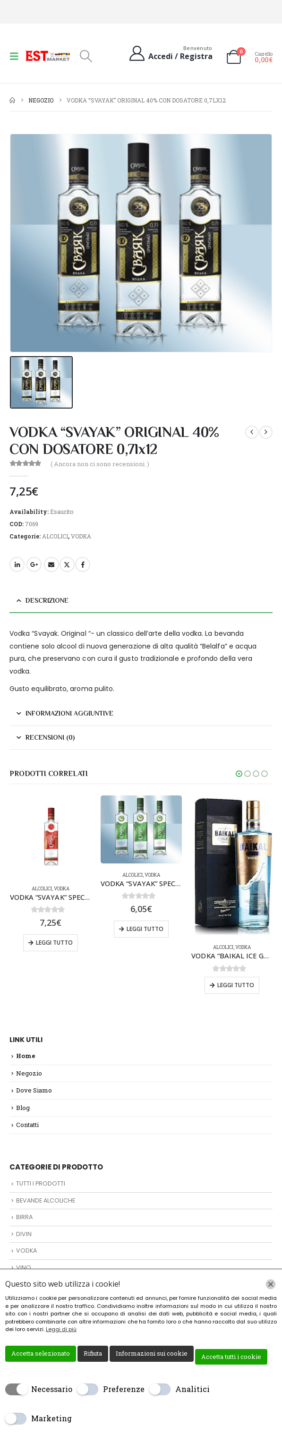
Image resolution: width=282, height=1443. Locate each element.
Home (25, 1055)
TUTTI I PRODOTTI (40, 1183)
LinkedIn (17, 564)
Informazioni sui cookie (152, 1353)
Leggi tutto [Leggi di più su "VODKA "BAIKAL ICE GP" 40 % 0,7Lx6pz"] (235, 985)
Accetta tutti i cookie (231, 1356)
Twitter (67, 564)
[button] (17, 56)
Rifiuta (93, 1353)
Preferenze (124, 1389)
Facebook (82, 564)
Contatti (27, 1124)
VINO (23, 1268)
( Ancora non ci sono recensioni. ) (100, 464)
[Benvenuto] (170, 53)
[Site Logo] (48, 55)
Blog (23, 1107)
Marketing (51, 1418)
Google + (34, 564)
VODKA (81, 536)
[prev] (251, 432)
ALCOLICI (55, 536)
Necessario (51, 1389)
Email (51, 564)
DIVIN (24, 1234)
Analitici (192, 1389)
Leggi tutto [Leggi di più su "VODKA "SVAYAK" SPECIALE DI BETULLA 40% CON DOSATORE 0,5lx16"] (145, 929)
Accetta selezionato (40, 1353)
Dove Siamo (34, 1090)
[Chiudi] (271, 1284)
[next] (266, 432)
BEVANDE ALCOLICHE (45, 1200)
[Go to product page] (50, 836)
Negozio (29, 1073)
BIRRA (24, 1217)
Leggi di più (61, 1329)
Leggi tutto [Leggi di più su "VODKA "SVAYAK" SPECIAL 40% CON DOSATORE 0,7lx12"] (54, 943)
